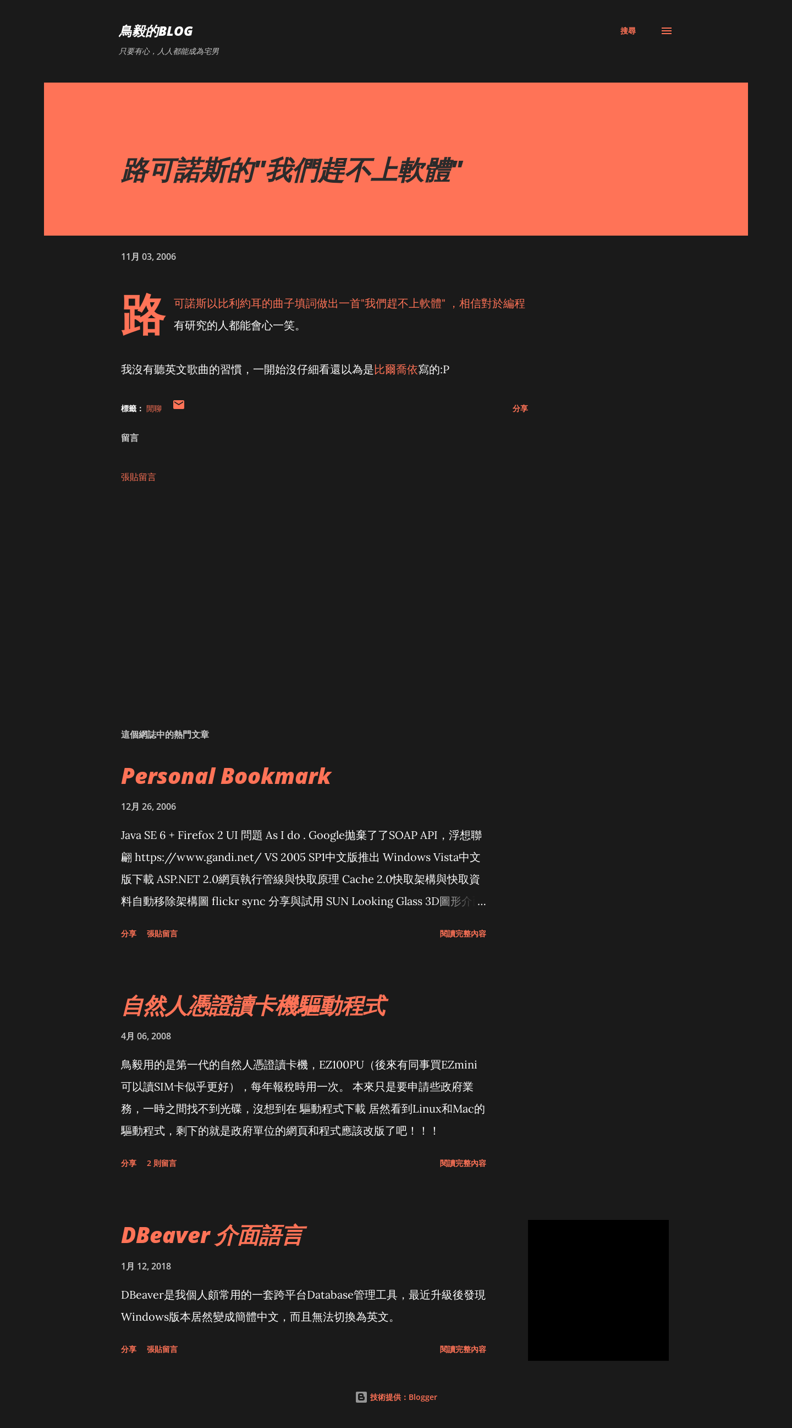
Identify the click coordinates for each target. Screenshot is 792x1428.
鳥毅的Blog (156, 30)
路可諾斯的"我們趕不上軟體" (291, 169)
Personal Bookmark (226, 775)
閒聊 (154, 408)
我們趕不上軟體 (403, 303)
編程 (514, 303)
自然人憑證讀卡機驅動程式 (253, 1005)
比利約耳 (240, 303)
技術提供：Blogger (396, 1397)
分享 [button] (520, 408)
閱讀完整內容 (463, 933)
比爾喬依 (396, 369)
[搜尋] (628, 30)
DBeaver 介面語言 (212, 1234)
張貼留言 (138, 476)
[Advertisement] (307, 591)
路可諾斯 (190, 303)
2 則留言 (162, 1163)
